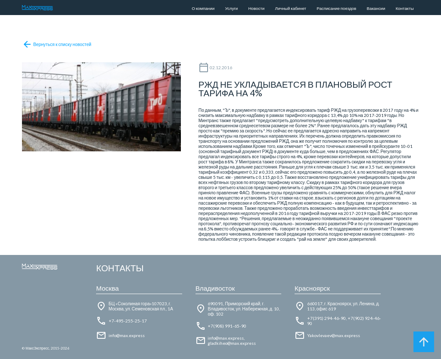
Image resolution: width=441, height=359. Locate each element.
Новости (256, 8)
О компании (203, 8)
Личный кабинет (290, 8)
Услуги (231, 8)
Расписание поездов (336, 8)
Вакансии (376, 8)
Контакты (405, 8)
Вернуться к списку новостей (56, 44)
